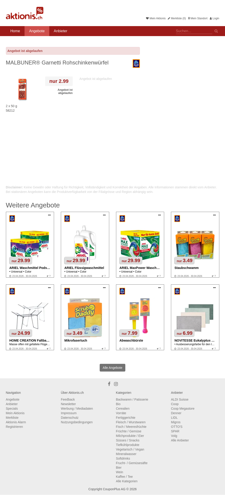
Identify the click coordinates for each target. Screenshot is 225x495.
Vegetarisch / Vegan (130, 449)
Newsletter (68, 404)
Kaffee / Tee (124, 476)
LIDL (174, 417)
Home (15, 31)
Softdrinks (123, 458)
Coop (174, 404)
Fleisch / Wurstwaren (131, 422)
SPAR (175, 431)
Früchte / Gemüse (128, 431)
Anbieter (60, 31)
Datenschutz (70, 417)
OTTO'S (177, 427)
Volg (174, 436)
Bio (118, 404)
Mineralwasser (126, 454)
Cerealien (123, 408)
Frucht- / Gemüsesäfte (132, 463)
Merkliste (12, 417)
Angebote (37, 31)
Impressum (69, 413)
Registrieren (14, 427)
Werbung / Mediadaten (77, 408)
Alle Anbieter (180, 440)
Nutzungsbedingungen (77, 422)
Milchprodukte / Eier (130, 436)
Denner (176, 413)
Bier (119, 467)
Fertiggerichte (126, 417)
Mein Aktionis (156, 18)
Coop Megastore (183, 408)
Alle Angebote (112, 367)
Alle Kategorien (127, 481)
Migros (175, 422)
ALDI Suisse (179, 399)
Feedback (68, 399)
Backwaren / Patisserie (132, 399)
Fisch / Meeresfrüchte (131, 427)
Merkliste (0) (177, 18)
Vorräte (121, 413)
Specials (12, 408)
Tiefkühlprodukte (127, 445)
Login (214, 18)
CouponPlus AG (114, 489)
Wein (119, 472)
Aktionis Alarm (16, 422)
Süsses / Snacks (128, 440)
